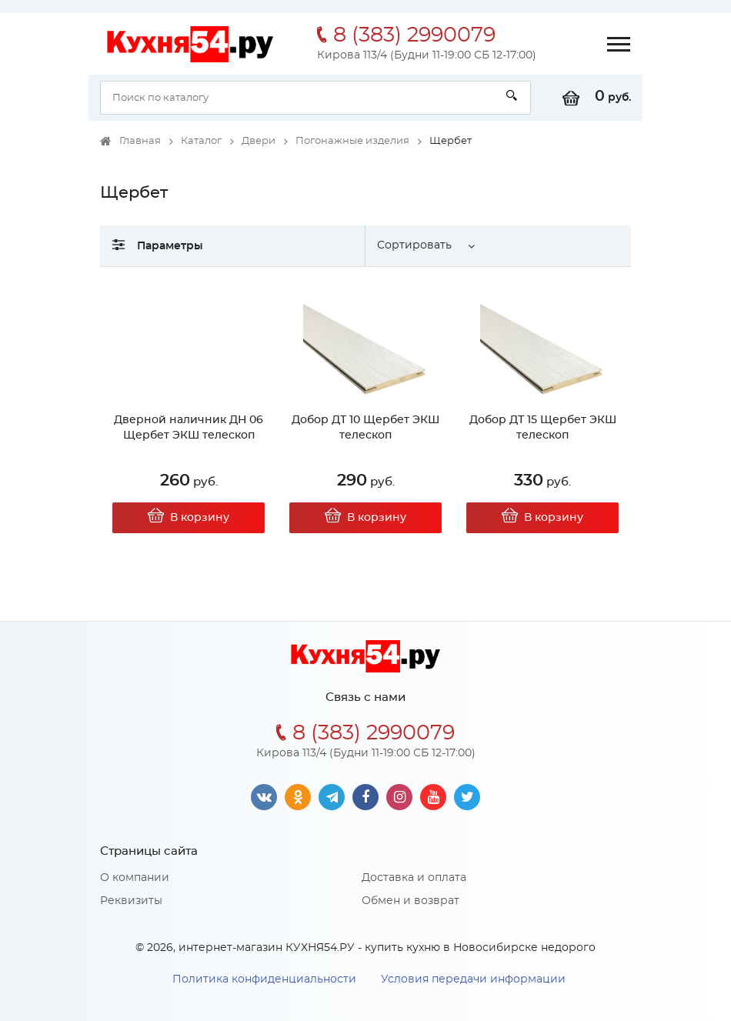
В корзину (188, 517)
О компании (134, 878)
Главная (140, 141)
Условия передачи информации (473, 979)
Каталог (201, 141)
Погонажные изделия (352, 141)
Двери (258, 141)
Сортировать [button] (414, 245)
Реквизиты (131, 901)
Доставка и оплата (414, 878)
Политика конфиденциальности (264, 979)
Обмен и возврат (410, 901)
